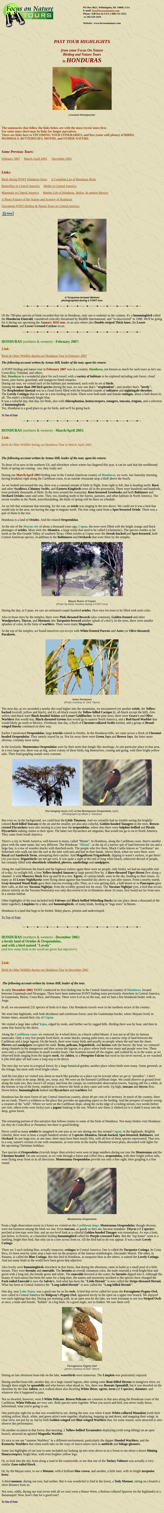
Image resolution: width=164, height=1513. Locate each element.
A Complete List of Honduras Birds (73, 179)
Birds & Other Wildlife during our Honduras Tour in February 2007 (44, 356)
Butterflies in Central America (21, 186)
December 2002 (62, 158)
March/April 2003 (69, 430)
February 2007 (11, 158)
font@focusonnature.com (106, 10)
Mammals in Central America (20, 192)
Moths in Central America (60, 186)
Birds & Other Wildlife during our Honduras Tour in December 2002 (45, 970)
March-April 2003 (35, 158)
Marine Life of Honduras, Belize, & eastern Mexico (75, 192)
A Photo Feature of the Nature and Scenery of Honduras (37, 199)
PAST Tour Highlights (82, 41)
